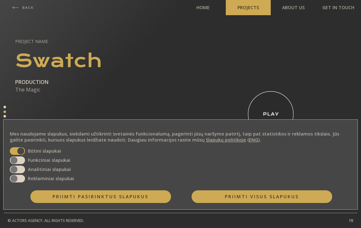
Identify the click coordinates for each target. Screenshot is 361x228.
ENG (253, 140)
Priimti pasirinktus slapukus (101, 196)
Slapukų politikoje (226, 140)
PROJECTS (248, 7)
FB (351, 220)
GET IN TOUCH (338, 7)
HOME (203, 7)
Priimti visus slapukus (262, 196)
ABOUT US (293, 7)
